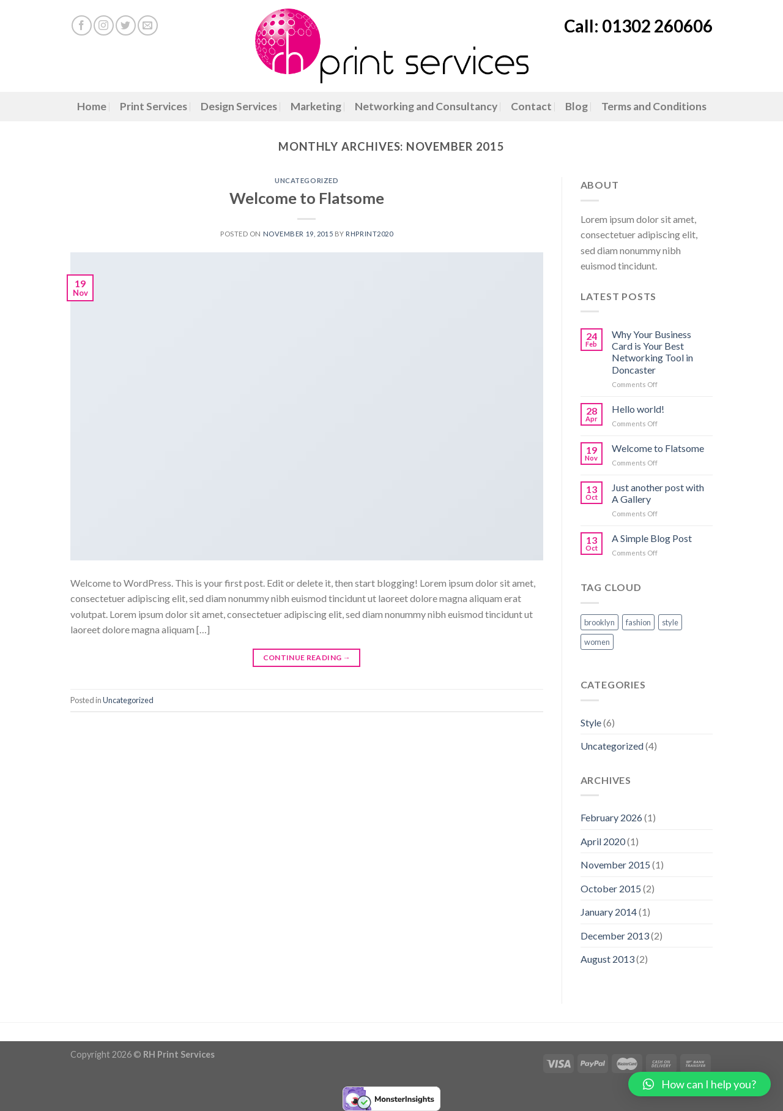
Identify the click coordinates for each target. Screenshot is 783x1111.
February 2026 (611, 817)
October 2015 (611, 888)
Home (91, 106)
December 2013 (615, 935)
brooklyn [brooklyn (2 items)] (599, 622)
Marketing (316, 106)
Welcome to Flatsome (306, 198)
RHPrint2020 (369, 234)
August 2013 (607, 959)
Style (591, 722)
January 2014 (609, 911)
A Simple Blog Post (652, 538)
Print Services (153, 106)
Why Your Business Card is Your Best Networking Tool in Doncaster (652, 351)
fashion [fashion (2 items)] (638, 622)
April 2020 (603, 841)
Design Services (239, 106)
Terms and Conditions (654, 106)
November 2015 (615, 864)
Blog (576, 106)
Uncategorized (306, 180)
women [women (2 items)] (597, 642)
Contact (531, 106)
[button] (699, 1084)
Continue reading (307, 657)
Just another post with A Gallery (658, 493)
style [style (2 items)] (670, 622)
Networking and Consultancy (426, 106)
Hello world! (638, 409)
